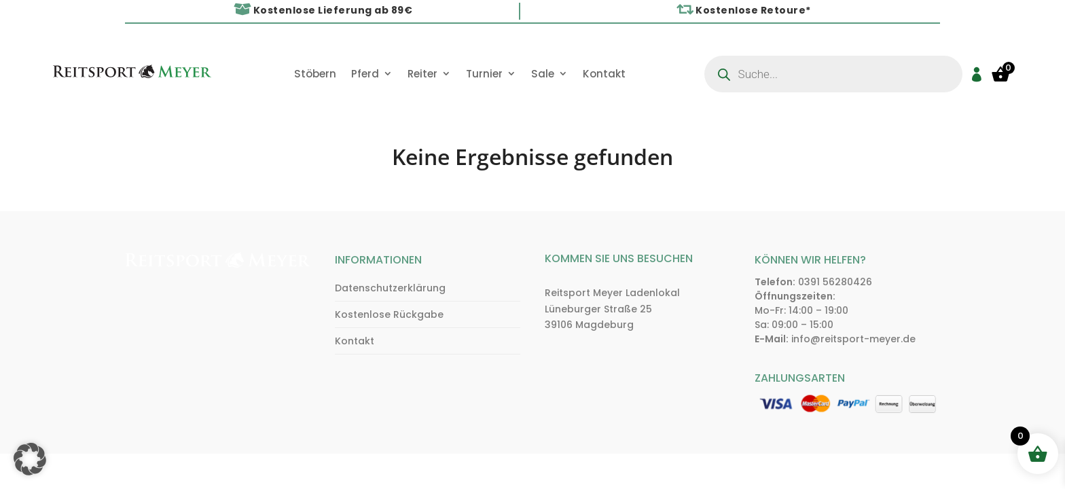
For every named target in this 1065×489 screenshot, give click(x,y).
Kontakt (604, 75)
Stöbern (315, 75)
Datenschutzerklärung (390, 288)
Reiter (422, 75)
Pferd (365, 75)
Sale (542, 75)
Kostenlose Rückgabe (389, 314)
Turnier (484, 75)
